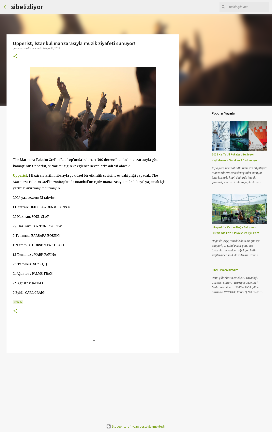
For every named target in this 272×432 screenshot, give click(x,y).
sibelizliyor (27, 6)
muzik (18, 301)
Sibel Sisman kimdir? (225, 270)
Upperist (20, 175)
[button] (15, 56)
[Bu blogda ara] (248, 7)
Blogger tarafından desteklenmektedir (136, 426)
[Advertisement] (93, 387)
